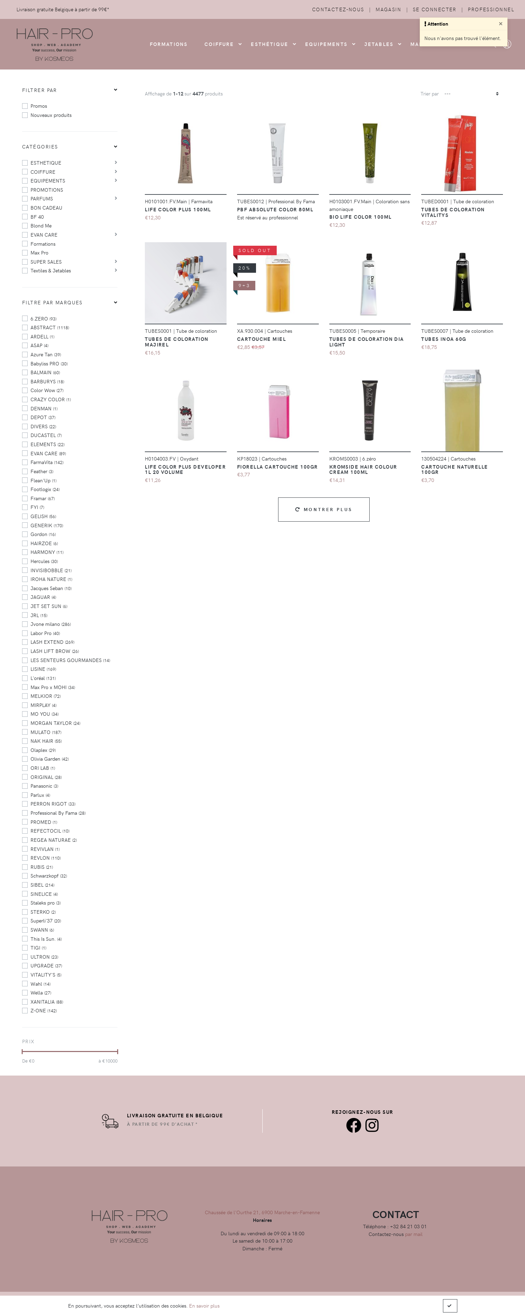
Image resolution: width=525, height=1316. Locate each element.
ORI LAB (43, 767)
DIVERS (43, 426)
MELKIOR (46, 695)
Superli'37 (46, 920)
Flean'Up (43, 480)
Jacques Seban (51, 587)
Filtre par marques (52, 302)
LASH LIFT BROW (55, 650)
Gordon (43, 533)
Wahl (41, 983)
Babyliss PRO (49, 363)
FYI (37, 506)
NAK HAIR (46, 740)
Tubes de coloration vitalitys (453, 212)
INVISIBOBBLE (51, 570)
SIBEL (42, 884)
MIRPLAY (43, 704)
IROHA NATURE (51, 578)
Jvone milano (51, 623)
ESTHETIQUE (46, 162)
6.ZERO (43, 318)
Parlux (40, 794)
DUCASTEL (46, 434)
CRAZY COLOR (51, 399)
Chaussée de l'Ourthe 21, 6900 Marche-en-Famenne (262, 1212)
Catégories (40, 146)
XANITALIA (47, 1001)
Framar (43, 498)
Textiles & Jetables (51, 270)
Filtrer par (39, 89)
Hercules (44, 560)
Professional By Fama (58, 812)
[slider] (22, 1051)
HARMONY (47, 551)
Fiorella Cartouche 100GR (277, 466)
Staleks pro (46, 902)
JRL (39, 615)
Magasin (388, 9)
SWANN (42, 929)
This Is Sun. (46, 938)
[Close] (501, 23)
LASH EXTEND (52, 641)
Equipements (326, 43)
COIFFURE (219, 43)
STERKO (43, 911)
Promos (39, 105)
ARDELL (42, 336)
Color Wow (47, 390)
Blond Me (41, 225)
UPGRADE (46, 965)
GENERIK (47, 525)
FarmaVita (47, 461)
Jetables (378, 43)
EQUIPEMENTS (48, 180)
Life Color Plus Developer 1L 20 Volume (185, 469)
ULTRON (44, 956)
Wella (41, 992)
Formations (43, 243)
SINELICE (44, 893)
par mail (414, 1233)
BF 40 (37, 216)
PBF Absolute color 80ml (275, 209)
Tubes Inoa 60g (443, 338)
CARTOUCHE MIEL (261, 338)
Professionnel (491, 9)
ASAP (39, 345)
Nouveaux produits (51, 114)
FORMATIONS (169, 43)
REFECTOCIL (50, 830)
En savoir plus (204, 1305)
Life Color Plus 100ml (178, 209)
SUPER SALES (46, 261)
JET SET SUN (49, 605)
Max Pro (39, 252)
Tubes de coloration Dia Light (366, 341)
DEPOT (43, 417)
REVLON (46, 857)
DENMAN (44, 408)
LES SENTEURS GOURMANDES (70, 659)
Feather (42, 471)
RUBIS (42, 866)
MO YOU (45, 713)
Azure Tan (46, 354)
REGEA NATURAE (54, 839)
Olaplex (43, 749)
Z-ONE (44, 1010)
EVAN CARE (44, 234)
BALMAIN (45, 372)
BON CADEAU (46, 207)
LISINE (43, 668)
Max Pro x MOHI (53, 686)
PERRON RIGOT (53, 803)
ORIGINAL (46, 776)
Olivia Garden (50, 758)
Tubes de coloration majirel (176, 341)
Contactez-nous (338, 9)
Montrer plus (323, 509)
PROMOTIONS (47, 189)
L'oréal (43, 677)
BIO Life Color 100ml (360, 216)
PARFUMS (42, 198)
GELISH (43, 516)
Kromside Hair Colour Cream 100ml (363, 469)
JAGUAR (43, 596)
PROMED (44, 821)
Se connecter (435, 9)
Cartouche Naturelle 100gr (454, 469)
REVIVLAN (45, 848)
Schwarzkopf (49, 875)
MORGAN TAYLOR (55, 722)
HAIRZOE (44, 543)
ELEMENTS (48, 444)
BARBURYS (47, 381)
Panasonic (44, 785)
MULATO (46, 731)
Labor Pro (45, 632)
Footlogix (45, 488)
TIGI (38, 947)
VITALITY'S (46, 974)
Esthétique (269, 43)
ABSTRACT (50, 327)
